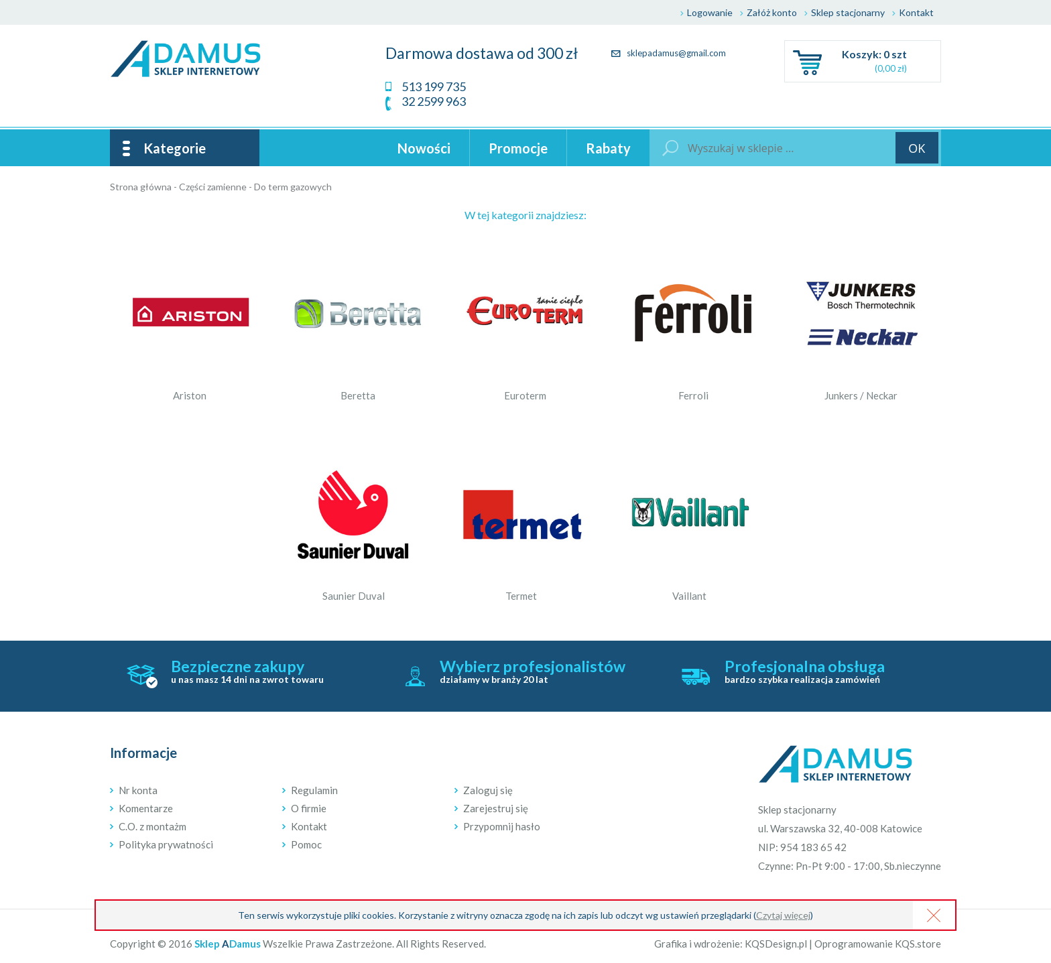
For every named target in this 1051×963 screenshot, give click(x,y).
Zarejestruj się (495, 808)
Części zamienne (213, 186)
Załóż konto (772, 12)
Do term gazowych (293, 186)
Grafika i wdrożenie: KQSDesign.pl (730, 944)
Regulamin (314, 790)
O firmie (308, 808)
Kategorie (174, 148)
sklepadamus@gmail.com (668, 53)
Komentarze (146, 808)
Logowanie (710, 12)
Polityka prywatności (166, 844)
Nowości (423, 148)
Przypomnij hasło (501, 826)
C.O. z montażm (152, 826)
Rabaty (608, 148)
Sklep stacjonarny (848, 12)
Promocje (518, 148)
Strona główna (141, 186)
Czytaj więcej (783, 915)
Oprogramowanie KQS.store (877, 944)
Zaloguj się (488, 790)
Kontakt (916, 12)
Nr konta (138, 790)
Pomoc (306, 844)
